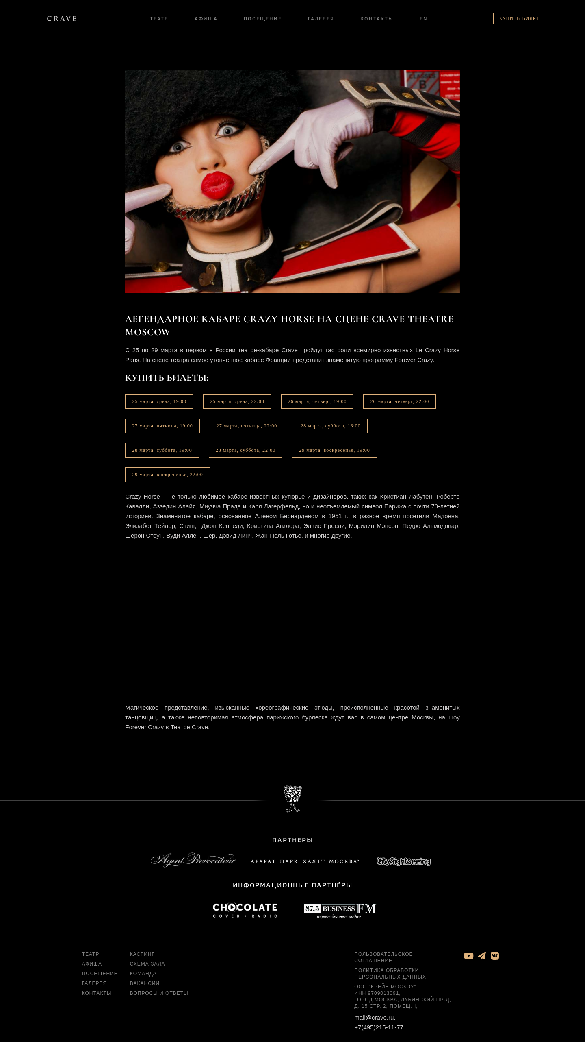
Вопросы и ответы (159, 993)
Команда (143, 974)
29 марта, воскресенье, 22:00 (167, 474)
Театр (159, 18)
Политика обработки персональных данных (390, 974)
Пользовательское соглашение (383, 957)
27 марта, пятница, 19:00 (162, 426)
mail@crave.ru (374, 1017)
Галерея (321, 18)
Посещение (263, 18)
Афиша (206, 18)
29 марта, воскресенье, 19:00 (334, 450)
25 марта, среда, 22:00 (237, 401)
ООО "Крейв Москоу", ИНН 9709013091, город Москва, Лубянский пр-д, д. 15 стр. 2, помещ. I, (402, 996)
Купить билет (520, 18)
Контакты (377, 18)
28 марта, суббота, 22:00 (246, 450)
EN (424, 18)
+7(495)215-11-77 (378, 1027)
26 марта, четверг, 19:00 (317, 401)
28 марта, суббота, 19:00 (162, 450)
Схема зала (147, 964)
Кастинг (142, 954)
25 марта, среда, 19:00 (159, 401)
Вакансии (145, 983)
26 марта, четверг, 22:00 (399, 401)
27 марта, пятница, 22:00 (247, 426)
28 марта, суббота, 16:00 (331, 426)
